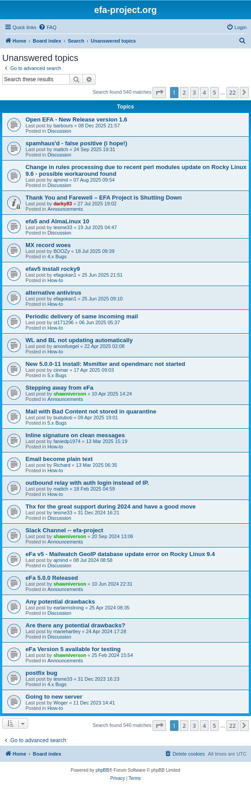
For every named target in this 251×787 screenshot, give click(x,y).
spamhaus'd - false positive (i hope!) (76, 143)
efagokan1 (64, 275)
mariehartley (67, 631)
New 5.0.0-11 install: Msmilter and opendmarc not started (105, 364)
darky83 (62, 203)
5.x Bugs (57, 375)
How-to (55, 280)
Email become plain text (59, 459)
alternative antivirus (53, 292)
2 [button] (184, 92)
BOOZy (61, 251)
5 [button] (214, 92)
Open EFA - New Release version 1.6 (76, 119)
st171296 (63, 322)
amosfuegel (66, 346)
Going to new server (54, 696)
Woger (60, 702)
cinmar (60, 370)
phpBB (102, 770)
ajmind (60, 180)
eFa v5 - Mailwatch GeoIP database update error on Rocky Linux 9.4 (120, 554)
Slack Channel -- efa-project (64, 530)
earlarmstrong (68, 607)
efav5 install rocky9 (53, 268)
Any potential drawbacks (60, 601)
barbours (62, 125)
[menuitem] (47, 27)
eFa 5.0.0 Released (52, 577)
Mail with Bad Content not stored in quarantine (91, 411)
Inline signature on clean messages (75, 435)
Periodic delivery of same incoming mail (82, 316)
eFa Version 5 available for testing (73, 649)
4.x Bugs (57, 256)
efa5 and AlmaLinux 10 (57, 221)
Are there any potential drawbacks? (75, 625)
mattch (60, 149)
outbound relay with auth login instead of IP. (87, 482)
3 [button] (194, 92)
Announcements (65, 209)
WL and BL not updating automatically (79, 340)
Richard (61, 465)
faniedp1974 (67, 441)
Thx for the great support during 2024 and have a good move (111, 506)
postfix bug (41, 673)
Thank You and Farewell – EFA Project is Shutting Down (104, 197)
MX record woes (48, 245)
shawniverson (69, 393)
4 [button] (204, 92)
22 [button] (232, 92)
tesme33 (62, 227)
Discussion (59, 131)
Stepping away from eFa (60, 387)
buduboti (62, 417)
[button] (159, 92)
